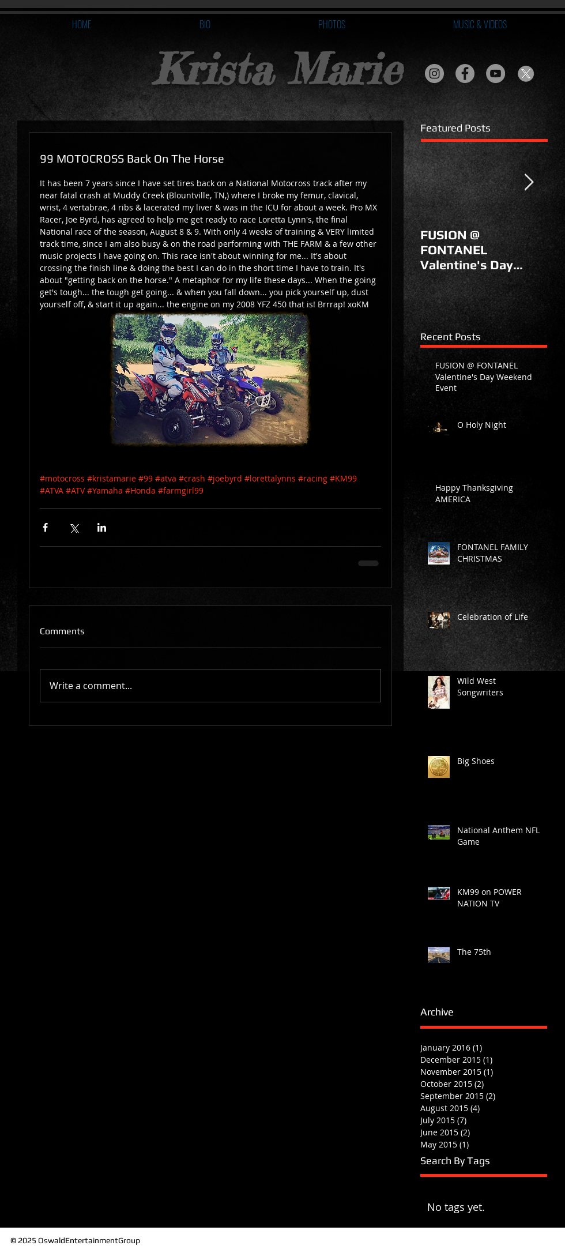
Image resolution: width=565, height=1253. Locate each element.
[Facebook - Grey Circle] (464, 73)
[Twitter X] (526, 73)
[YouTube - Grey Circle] (495, 73)
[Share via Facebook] (45, 527)
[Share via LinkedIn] (101, 527)
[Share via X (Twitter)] (73, 527)
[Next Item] (528, 182)
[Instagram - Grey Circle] (434, 73)
